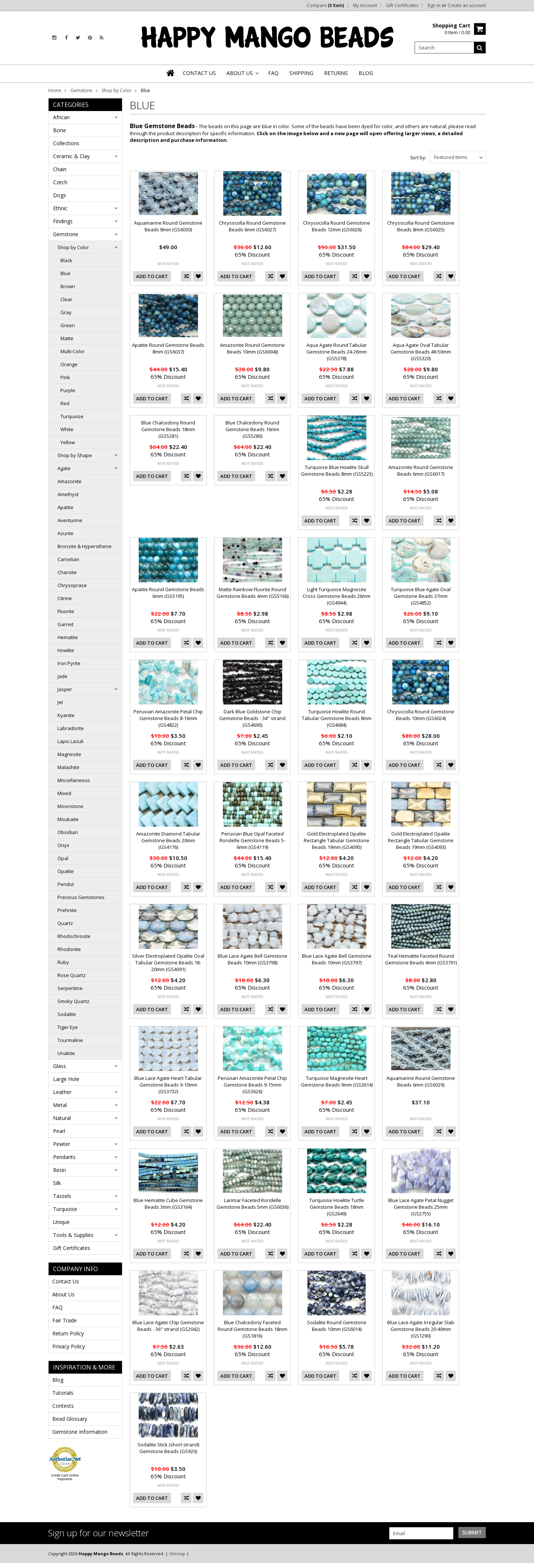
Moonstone (70, 806)
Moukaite (68, 819)
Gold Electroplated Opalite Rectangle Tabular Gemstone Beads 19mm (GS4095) (336, 840)
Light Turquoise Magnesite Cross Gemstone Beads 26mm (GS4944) (336, 596)
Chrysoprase (72, 585)
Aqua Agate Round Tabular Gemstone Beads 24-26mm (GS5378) (336, 352)
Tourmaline (70, 1040)
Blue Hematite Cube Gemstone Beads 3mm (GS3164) (168, 1203)
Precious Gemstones (81, 897)
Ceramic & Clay (71, 156)
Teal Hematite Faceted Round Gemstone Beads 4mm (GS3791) (421, 959)
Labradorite (70, 728)
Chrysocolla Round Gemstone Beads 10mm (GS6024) (420, 715)
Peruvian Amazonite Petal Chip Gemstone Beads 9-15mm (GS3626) (252, 1085)
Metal (60, 1104)
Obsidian (67, 832)
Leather (62, 1091)
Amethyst (68, 494)
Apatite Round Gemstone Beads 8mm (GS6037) (168, 348)
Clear (66, 299)
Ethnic (60, 208)
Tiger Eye (67, 1027)
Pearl (59, 1130)
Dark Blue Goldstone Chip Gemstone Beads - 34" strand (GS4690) (252, 718)
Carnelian (68, 559)
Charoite (67, 572)
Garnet (65, 624)
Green (67, 325)
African (61, 117)
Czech (60, 182)
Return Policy (68, 1333)
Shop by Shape (74, 455)
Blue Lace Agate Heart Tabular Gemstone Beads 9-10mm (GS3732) (168, 1085)
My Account (365, 5)
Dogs (59, 195)
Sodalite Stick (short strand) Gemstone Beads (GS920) (168, 1448)
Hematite (67, 637)
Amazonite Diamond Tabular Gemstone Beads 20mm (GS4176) (168, 840)
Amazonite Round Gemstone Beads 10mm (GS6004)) (252, 348)
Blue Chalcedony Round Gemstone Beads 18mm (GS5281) (168, 429)
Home (54, 90)
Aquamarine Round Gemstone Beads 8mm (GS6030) (168, 226)
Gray (66, 312)
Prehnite (67, 910)
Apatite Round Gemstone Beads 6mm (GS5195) (168, 592)
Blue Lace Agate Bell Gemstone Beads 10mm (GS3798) (252, 959)
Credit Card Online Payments (65, 1477)
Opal (62, 858)
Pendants (64, 1156)
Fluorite (65, 611)
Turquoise (71, 416)
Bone (59, 130)
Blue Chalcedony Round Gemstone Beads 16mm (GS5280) (252, 429)
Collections (66, 143)
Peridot (65, 884)
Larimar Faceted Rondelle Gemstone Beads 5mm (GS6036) (253, 1203)
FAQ (57, 1307)
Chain (59, 169)
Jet (60, 702)
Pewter (61, 1143)
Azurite (65, 533)
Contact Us (65, 1281)
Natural (62, 1117)
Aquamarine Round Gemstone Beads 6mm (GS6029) (420, 1081)
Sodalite (66, 1014)
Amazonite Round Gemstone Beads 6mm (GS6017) (420, 470)
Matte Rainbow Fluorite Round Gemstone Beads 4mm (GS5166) (253, 592)
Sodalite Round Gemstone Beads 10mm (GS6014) (336, 1325)
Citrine (64, 598)
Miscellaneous (73, 780)
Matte (66, 338)
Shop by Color (117, 90)
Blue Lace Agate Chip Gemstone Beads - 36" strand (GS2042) (168, 1325)
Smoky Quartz (73, 1001)
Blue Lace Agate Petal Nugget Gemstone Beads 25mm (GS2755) (421, 1207)
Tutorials (62, 1392)
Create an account (467, 5)
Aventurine (69, 520)
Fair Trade (64, 1320)
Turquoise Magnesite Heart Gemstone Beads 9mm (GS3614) (337, 1081)
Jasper (64, 689)
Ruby (63, 962)
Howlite (65, 650)
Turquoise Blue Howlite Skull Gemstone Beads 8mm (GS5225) (337, 470)
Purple (67, 390)
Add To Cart (152, 276)
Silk (57, 1182)
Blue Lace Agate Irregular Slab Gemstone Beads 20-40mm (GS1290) (420, 1329)
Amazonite (69, 481)
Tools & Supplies (73, 1234)
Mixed (64, 793)
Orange (69, 364)
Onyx (63, 845)
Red (64, 403)
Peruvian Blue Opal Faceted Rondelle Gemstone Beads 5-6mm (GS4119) (252, 840)
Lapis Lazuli (70, 741)
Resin (59, 1169)
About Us (63, 1294)
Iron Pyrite (68, 663)
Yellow (67, 442)
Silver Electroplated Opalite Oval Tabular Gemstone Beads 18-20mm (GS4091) (168, 963)
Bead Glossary (69, 1418)
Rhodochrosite (73, 936)
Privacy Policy (68, 1346)
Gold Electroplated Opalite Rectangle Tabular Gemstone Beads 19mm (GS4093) (421, 840)
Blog (57, 1379)
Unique (61, 1221)
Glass (59, 1065)
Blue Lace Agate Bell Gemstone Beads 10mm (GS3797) (337, 959)
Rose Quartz (71, 975)
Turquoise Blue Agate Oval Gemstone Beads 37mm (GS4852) (421, 596)
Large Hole (66, 1078)
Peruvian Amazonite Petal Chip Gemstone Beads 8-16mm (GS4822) (168, 718)
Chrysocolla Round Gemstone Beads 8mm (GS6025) (420, 226)
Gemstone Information (80, 1431)
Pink (65, 377)
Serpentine (70, 988)
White (66, 429)
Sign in (434, 5)
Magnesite (69, 754)
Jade (62, 676)
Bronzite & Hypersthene (84, 546)
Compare (325, 5)
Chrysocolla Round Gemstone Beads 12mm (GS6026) (336, 226)
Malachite (68, 767)
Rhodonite (69, 949)
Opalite (65, 871)
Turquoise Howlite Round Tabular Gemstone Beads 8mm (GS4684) (337, 718)
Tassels (62, 1195)
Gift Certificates (402, 5)
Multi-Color (72, 351)
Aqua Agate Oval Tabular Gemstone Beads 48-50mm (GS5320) (420, 352)
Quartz (65, 923)
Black (66, 260)
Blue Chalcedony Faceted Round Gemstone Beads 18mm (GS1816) (252, 1329)
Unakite (66, 1053)
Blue (65, 273)
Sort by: (418, 157)
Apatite (65, 507)
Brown (67, 286)
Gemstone (81, 90)
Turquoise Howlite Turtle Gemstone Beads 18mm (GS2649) (336, 1207)
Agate (63, 468)
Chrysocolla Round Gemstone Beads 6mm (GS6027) (252, 226)
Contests (63, 1405)
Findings (63, 221)
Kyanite (66, 715)
